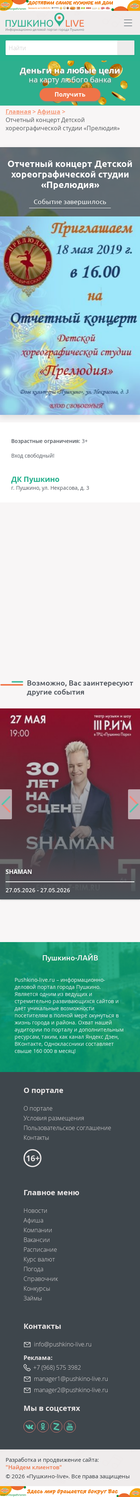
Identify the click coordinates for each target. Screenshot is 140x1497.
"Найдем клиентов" (34, 1467)
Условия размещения (54, 1118)
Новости (35, 1210)
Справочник (41, 1279)
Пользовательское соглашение (67, 1128)
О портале (38, 1108)
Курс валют (39, 1259)
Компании (38, 1230)
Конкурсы (37, 1288)
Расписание (40, 1249)
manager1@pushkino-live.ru (71, 1379)
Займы (33, 1298)
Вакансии (37, 1240)
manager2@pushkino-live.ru (71, 1390)
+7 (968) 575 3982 (57, 1367)
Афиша (33, 1220)
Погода (33, 1269)
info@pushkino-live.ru (62, 1344)
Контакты (36, 1137)
